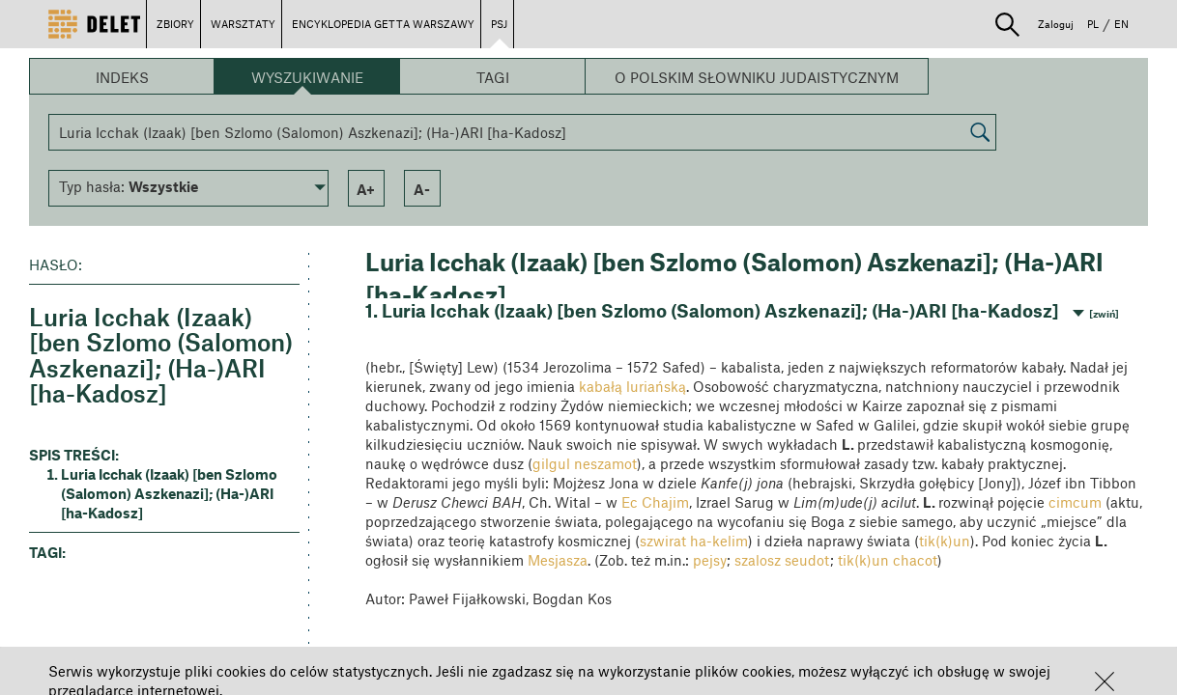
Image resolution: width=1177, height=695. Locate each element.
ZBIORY (175, 23)
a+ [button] (366, 189)
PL (1093, 23)
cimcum (1075, 502)
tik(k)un (944, 540)
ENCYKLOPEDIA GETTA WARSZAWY (383, 23)
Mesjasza (558, 560)
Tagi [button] (492, 77)
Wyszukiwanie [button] (307, 77)
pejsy (710, 560)
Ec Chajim (655, 502)
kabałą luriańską (632, 386)
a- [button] (422, 189)
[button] (1104, 681)
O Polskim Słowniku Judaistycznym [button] (757, 77)
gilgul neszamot (584, 463)
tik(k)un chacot (887, 560)
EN (1121, 23)
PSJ (499, 23)
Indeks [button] (122, 77)
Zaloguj (1056, 23)
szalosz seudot (782, 560)
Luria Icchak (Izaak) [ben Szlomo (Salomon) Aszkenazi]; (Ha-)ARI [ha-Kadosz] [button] (169, 493)
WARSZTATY (243, 23)
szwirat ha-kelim (694, 540)
